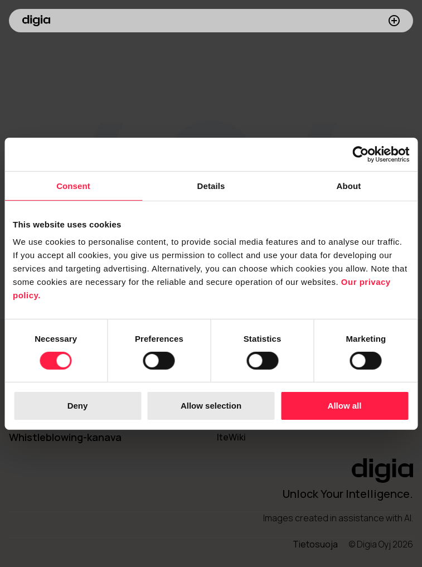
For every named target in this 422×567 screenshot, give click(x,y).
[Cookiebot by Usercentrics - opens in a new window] (360, 154)
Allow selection (211, 405)
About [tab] (349, 185)
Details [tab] (211, 185)
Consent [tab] (73, 185)
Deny (77, 405)
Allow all (345, 405)
